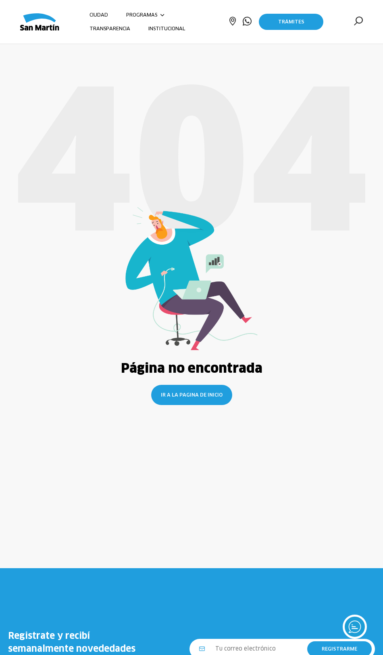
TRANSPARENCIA (110, 28)
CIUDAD (99, 14)
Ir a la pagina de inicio (192, 394)
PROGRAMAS (145, 14)
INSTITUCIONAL (166, 28)
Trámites (291, 21)
